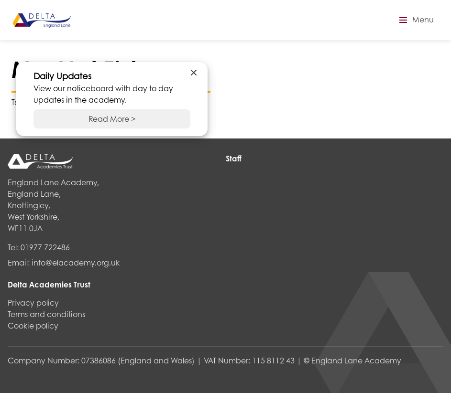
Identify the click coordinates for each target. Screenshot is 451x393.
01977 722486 (45, 247)
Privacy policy (33, 302)
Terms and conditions (46, 313)
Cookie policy (33, 325)
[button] (415, 20)
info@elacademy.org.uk (76, 262)
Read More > (112, 118)
